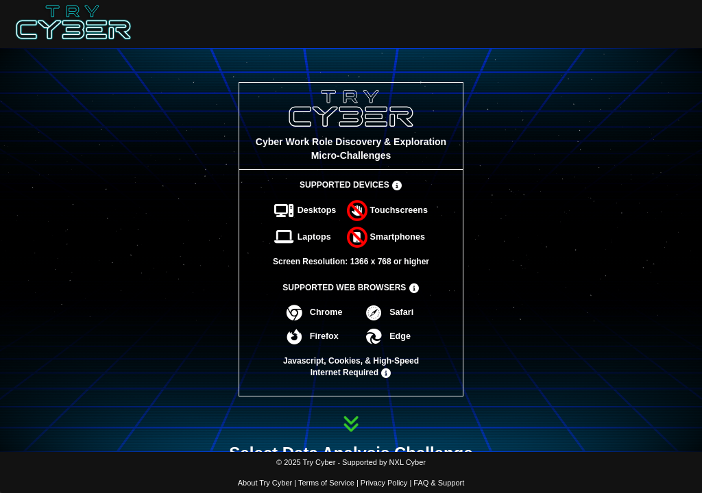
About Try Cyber (265, 483)
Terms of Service (326, 483)
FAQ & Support (438, 483)
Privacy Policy (384, 483)
